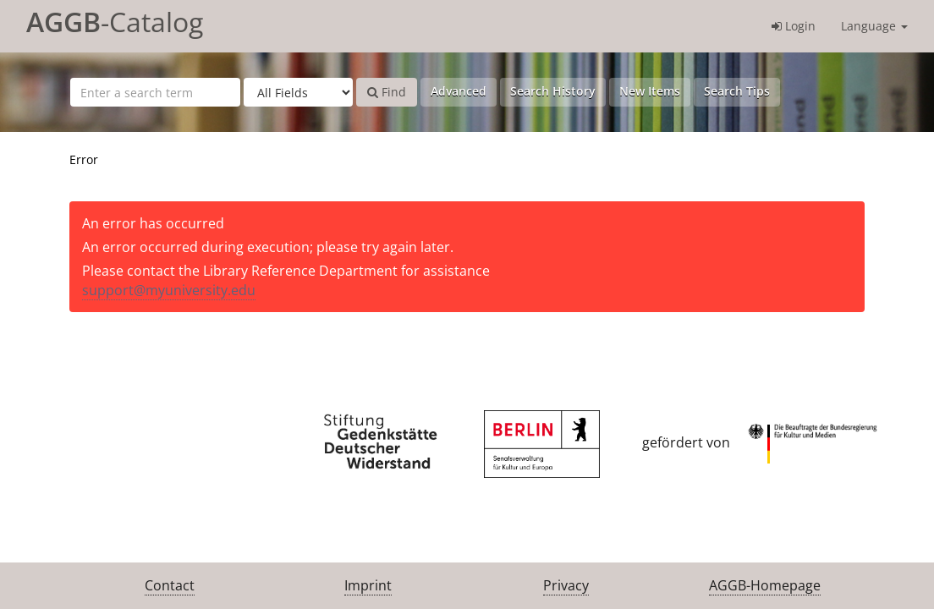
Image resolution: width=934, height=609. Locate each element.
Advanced (458, 91)
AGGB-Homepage (765, 585)
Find (386, 92)
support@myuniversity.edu (168, 290)
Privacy (566, 585)
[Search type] (298, 92)
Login (794, 26)
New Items (649, 91)
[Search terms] (155, 92)
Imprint (368, 585)
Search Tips (737, 91)
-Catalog (114, 21)
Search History (553, 91)
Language (874, 26)
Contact (170, 585)
